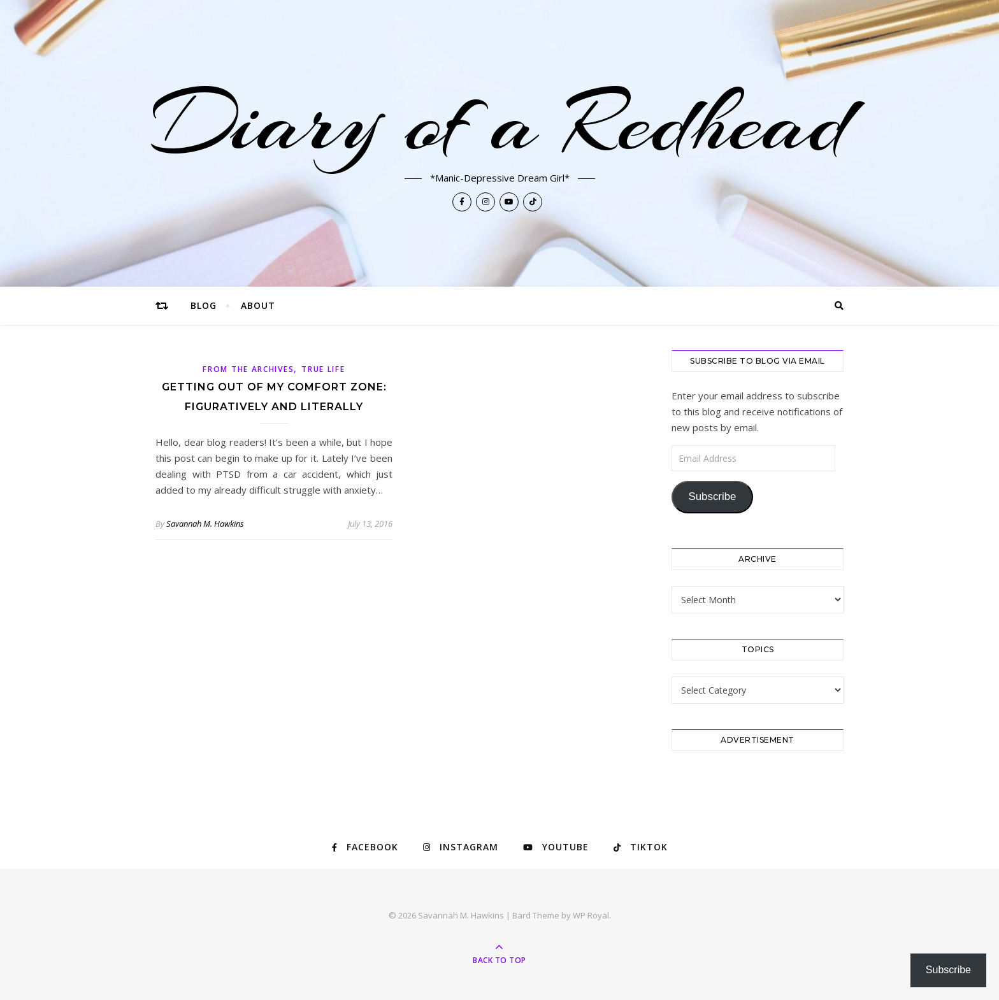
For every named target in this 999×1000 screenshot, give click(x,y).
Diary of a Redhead (500, 122)
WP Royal (591, 915)
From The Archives (248, 369)
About (258, 305)
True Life (323, 369)
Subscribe (712, 496)
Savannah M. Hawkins (205, 523)
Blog (203, 305)
